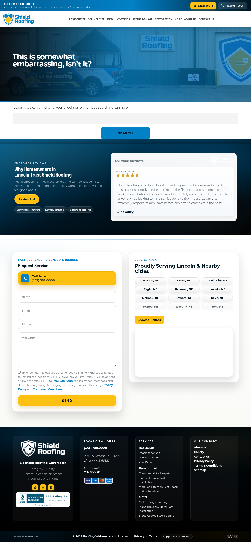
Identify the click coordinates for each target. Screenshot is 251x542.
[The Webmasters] (25, 536)
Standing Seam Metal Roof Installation (156, 509)
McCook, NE (150, 298)
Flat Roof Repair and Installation (152, 480)
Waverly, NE (184, 306)
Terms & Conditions (208, 465)
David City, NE (217, 280)
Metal (111, 19)
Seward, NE (184, 298)
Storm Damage (142, 19)
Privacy (139, 536)
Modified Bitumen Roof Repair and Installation (158, 489)
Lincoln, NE (217, 289)
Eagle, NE (150, 289)
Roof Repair (146, 462)
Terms (153, 536)
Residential (77, 19)
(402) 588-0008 (63, 381)
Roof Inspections (149, 452)
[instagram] (43, 487)
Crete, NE (184, 280)
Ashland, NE (150, 280)
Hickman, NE (184, 289)
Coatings (123, 19)
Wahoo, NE (150, 306)
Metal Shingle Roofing (153, 502)
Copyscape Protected (176, 536)
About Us (190, 19)
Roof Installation (149, 457)
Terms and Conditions (48, 389)
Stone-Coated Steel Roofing (156, 515)
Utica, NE (217, 298)
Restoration (163, 19)
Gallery (199, 452)
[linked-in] (51, 487)
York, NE (217, 306)
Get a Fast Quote (203, 5)
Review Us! (26, 199)
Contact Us (206, 19)
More (178, 19)
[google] (35, 487)
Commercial (96, 19)
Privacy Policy (204, 461)
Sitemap (200, 470)
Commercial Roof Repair (154, 473)
